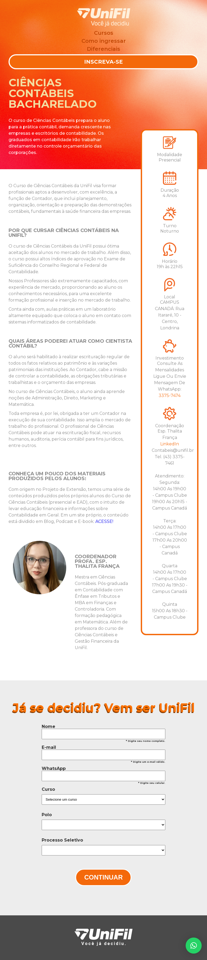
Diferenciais (103, 49)
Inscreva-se (103, 62)
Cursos (103, 33)
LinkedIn (169, 443)
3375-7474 (170, 395)
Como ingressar (103, 41)
